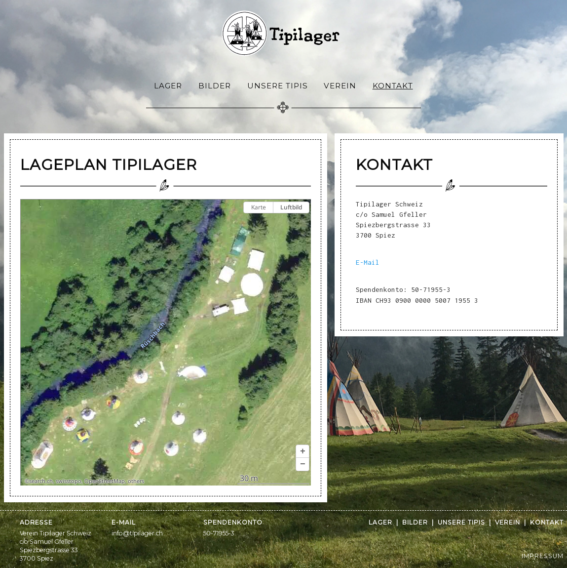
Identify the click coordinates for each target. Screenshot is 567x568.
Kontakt (393, 85)
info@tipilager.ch (137, 533)
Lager (168, 85)
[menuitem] (168, 85)
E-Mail (367, 262)
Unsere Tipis (277, 85)
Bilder (214, 85)
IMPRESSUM (543, 556)
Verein (340, 85)
